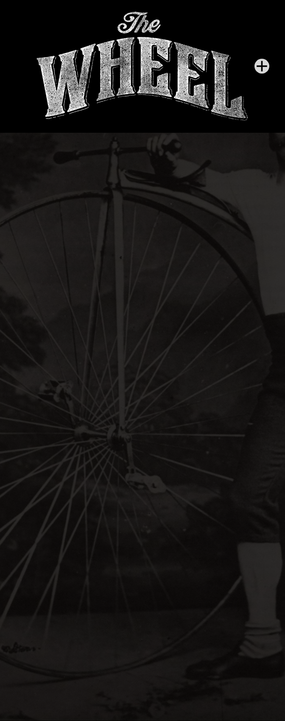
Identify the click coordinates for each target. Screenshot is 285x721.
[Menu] (261, 66)
